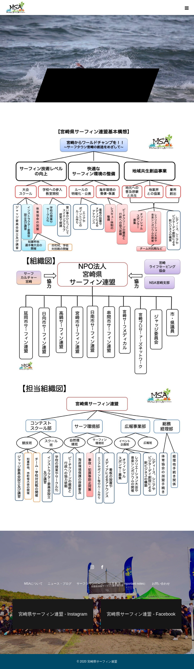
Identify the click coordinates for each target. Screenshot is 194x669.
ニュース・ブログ (60, 583)
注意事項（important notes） (127, 583)
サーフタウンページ (90, 583)
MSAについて (33, 583)
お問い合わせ (161, 583)
